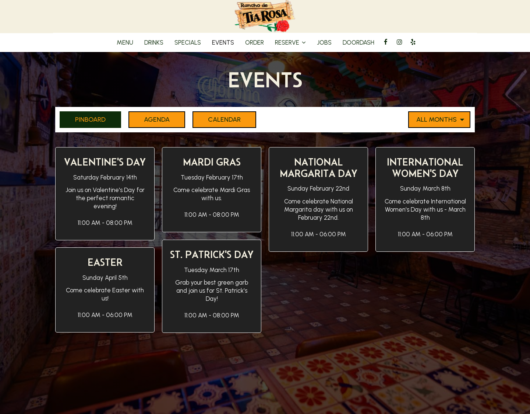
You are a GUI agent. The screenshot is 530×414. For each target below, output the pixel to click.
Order (254, 42)
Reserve (290, 42)
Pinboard (83, 119)
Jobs (324, 42)
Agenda (149, 119)
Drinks (153, 42)
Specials (187, 42)
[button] (105, 193)
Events (223, 42)
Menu (125, 42)
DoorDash (358, 42)
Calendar (216, 119)
